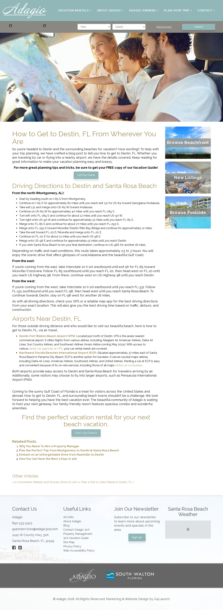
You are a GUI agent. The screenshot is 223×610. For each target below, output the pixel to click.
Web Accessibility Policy (79, 550)
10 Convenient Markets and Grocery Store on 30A (44, 482)
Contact (206, 10)
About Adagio (110, 10)
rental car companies (128, 365)
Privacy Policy (72, 546)
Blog (66, 525)
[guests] (128, 27)
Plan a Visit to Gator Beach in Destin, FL (107, 482)
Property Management (77, 533)
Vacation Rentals (74, 10)
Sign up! (137, 537)
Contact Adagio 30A (76, 529)
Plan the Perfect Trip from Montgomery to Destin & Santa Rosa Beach (69, 450)
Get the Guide (86, 175)
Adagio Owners (143, 10)
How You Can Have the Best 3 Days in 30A (48, 458)
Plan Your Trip (178, 10)
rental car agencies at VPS (46, 348)
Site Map (69, 542)
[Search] (198, 27)
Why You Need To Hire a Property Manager (49, 446)
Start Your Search (86, 433)
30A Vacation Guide (76, 538)
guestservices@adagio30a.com (35, 529)
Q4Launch (162, 599)
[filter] (94, 27)
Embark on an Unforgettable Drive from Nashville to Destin (61, 454)
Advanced (163, 27)
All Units (68, 517)
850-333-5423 (22, 523)
